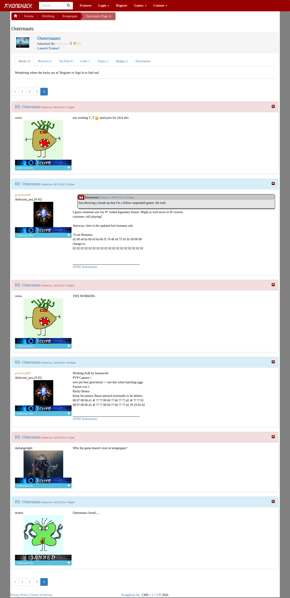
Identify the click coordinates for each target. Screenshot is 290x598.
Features (86, 5)
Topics (103, 61)
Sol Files (66, 61)
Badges (122, 61)
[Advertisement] (152, 18)
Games (140, 5)
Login (103, 5)
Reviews (44, 61)
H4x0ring (48, 16)
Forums (29, 16)
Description (142, 61)
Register (121, 5)
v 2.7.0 (153, 595)
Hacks (24, 61)
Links (85, 61)
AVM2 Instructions (85, 267)
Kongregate (70, 16)
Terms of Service (42, 595)
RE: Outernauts (28, 107)
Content (160, 5)
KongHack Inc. (131, 595)
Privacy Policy (19, 595)
